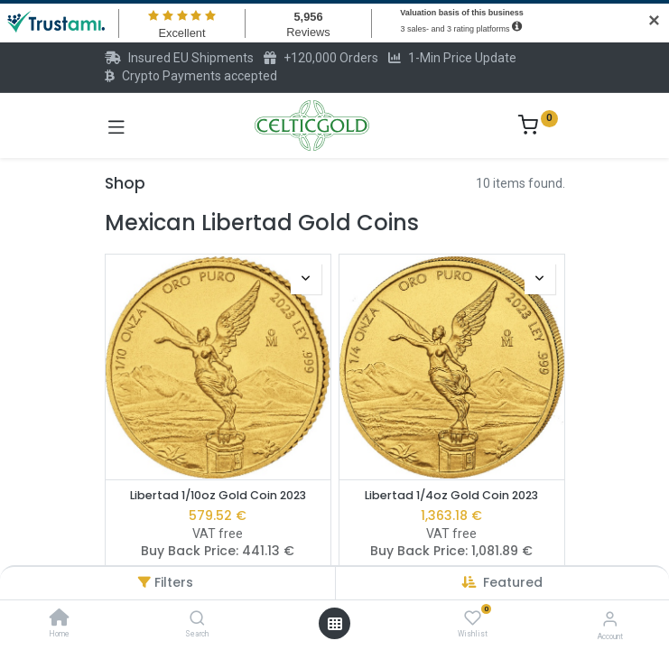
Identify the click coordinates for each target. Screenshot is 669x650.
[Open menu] (335, 624)
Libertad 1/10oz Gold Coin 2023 (218, 495)
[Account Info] (609, 618)
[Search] (197, 619)
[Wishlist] (472, 618)
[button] (513, 582)
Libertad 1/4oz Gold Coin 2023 (451, 495)
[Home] (60, 619)
